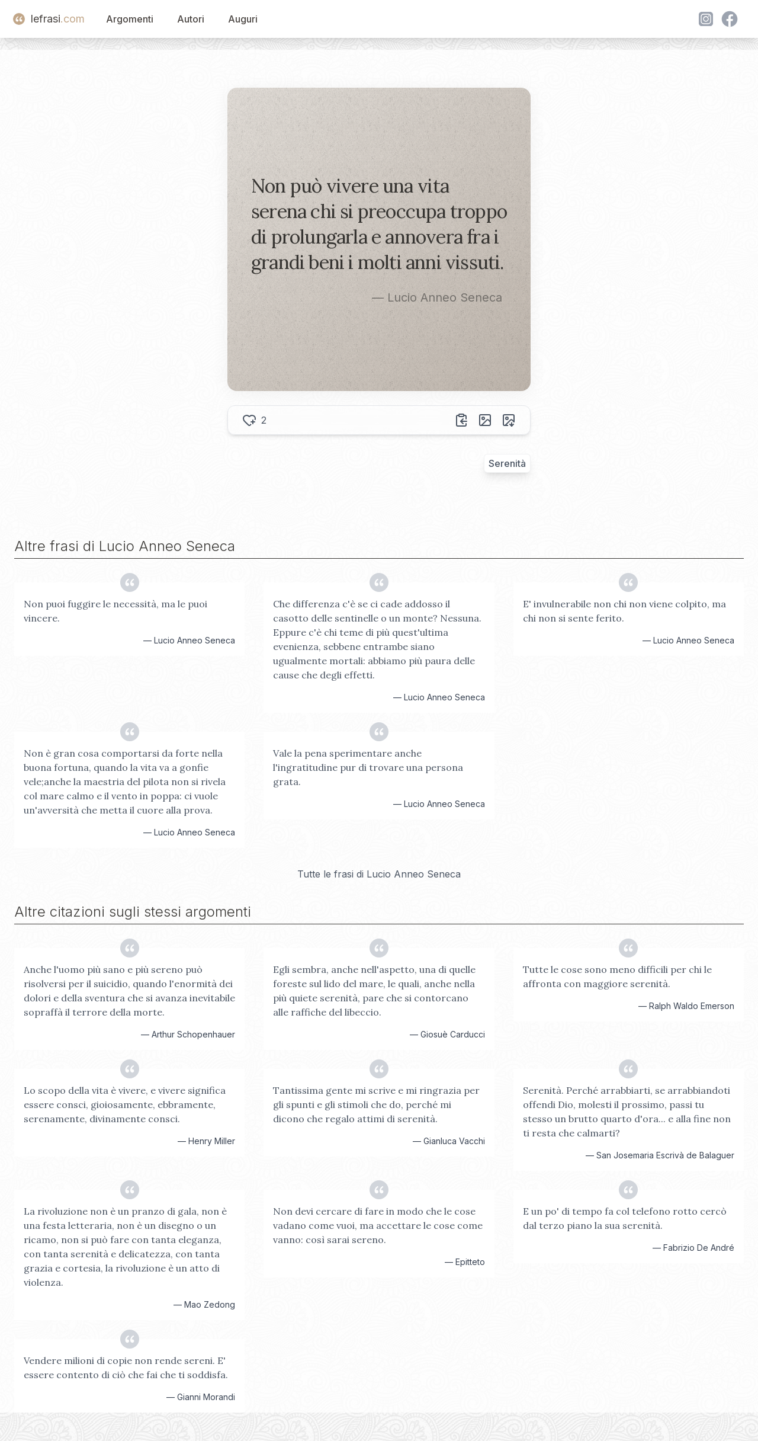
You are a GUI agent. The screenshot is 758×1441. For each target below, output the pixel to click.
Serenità (507, 463)
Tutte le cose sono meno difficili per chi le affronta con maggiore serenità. (617, 976)
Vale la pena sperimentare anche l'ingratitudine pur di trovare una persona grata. (368, 767)
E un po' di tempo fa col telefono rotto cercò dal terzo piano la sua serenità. (625, 1218)
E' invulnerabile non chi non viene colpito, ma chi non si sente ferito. (624, 611)
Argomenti (129, 19)
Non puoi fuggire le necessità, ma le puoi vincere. (115, 611)
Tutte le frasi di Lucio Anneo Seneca (379, 874)
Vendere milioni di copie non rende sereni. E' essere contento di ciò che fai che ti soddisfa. (126, 1367)
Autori (190, 19)
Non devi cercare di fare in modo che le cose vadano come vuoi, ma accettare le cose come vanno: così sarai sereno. (378, 1225)
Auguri (243, 19)
